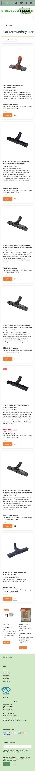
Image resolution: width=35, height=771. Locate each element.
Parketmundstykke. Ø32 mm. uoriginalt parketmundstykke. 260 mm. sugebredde (17, 246)
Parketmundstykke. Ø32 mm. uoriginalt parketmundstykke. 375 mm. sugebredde (17, 326)
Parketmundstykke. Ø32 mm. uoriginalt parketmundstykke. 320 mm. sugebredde (17, 492)
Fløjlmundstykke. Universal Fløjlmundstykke (13, 86)
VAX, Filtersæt (7, 624)
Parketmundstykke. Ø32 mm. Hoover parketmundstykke (16, 406)
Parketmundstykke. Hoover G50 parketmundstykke (14, 573)
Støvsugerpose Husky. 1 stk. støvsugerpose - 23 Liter (25, 627)
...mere (5, 182)
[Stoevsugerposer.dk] (17, 10)
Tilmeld (7, 764)
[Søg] (32, 18)
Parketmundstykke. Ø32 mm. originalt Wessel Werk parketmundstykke (17, 163)
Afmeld (14, 764)
